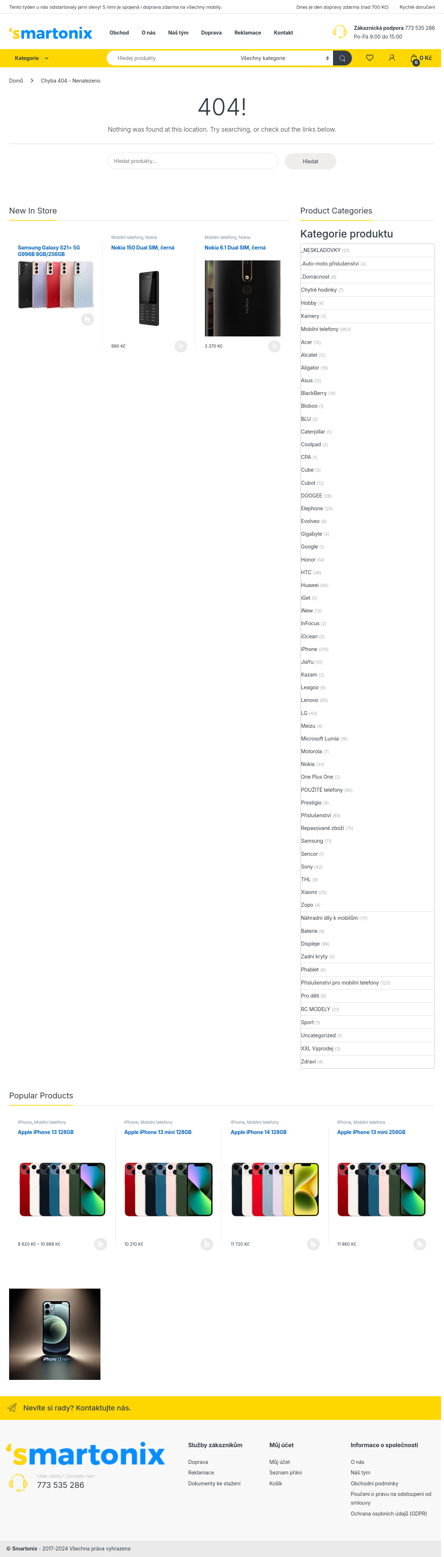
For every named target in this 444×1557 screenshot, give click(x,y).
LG (304, 713)
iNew (307, 610)
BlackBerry (314, 393)
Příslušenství (316, 815)
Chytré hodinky (319, 290)
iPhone (309, 649)
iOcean (309, 636)
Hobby (309, 303)
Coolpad (311, 444)
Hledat (310, 161)
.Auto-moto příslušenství (330, 263)
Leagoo (310, 687)
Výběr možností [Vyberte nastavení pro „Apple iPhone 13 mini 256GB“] (419, 1244)
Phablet (310, 969)
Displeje (310, 944)
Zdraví (308, 1061)
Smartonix (24, 1548)
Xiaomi (309, 892)
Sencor (309, 854)
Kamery (310, 316)
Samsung (312, 841)
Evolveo (310, 521)
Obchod (119, 32)
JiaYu (307, 662)
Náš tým (178, 32)
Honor (308, 559)
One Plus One (317, 777)
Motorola (311, 751)
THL (306, 879)
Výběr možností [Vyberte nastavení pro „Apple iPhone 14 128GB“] (313, 1244)
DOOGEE (311, 495)
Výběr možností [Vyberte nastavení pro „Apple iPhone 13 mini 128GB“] (207, 1244)
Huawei (309, 585)
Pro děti (310, 996)
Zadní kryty (314, 956)
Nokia (151, 237)
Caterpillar (313, 431)
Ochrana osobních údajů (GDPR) (389, 1513)
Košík (275, 1483)
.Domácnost (315, 277)
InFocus (310, 623)
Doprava (211, 32)
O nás (148, 32)
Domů (16, 80)
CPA (306, 457)
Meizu (308, 726)
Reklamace (247, 32)
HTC (306, 572)
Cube (307, 470)
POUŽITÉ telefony (322, 790)
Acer (306, 342)
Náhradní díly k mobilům (329, 918)
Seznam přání (285, 1472)
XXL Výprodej (317, 1048)
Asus (307, 380)
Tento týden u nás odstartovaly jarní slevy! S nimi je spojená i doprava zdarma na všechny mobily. (115, 7)
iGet (305, 598)
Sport (307, 1022)
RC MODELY (315, 1009)
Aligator (310, 367)
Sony (307, 866)
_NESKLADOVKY (321, 250)
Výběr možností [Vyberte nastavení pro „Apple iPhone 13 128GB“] (100, 1244)
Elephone (312, 508)
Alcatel (309, 355)
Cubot (308, 483)
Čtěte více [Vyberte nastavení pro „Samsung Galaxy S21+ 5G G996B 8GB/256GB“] (87, 319)
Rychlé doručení (417, 7)
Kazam (309, 674)
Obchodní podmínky (375, 1483)
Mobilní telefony (127, 237)
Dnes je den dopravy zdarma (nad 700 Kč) (342, 7)
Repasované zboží (322, 828)
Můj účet (279, 1462)
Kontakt (283, 32)
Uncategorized (318, 1035)
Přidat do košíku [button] (181, 346)
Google (309, 546)
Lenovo (309, 700)
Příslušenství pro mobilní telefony (340, 982)
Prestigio (311, 802)
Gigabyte (311, 534)
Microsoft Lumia (320, 738)
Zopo (307, 905)
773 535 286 (60, 1485)
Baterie (309, 931)
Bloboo (309, 406)
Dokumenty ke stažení (214, 1483)
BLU (306, 419)
